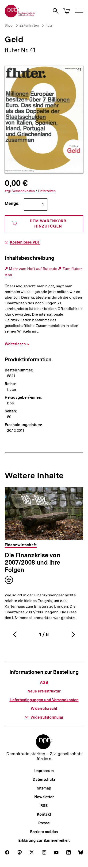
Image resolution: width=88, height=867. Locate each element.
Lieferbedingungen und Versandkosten (44, 700)
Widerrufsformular (44, 717)
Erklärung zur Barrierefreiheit (44, 840)
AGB (44, 682)
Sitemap (44, 788)
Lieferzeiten (47, 191)
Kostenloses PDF (25, 242)
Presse (44, 823)
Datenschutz (44, 779)
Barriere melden (44, 832)
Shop (9, 25)
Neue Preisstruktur (43, 691)
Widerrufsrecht (44, 708)
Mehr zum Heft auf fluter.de (33, 268)
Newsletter (44, 797)
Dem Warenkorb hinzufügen (38, 223)
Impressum (44, 771)
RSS (44, 805)
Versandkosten (20, 191)
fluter (50, 25)
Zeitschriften (29, 25)
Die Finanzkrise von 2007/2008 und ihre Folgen (32, 562)
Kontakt (44, 814)
